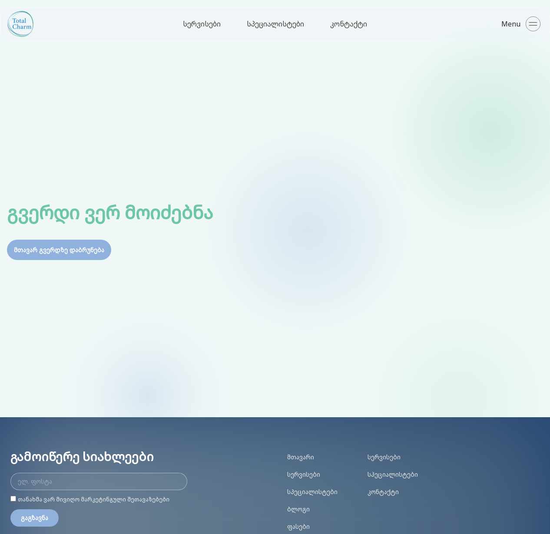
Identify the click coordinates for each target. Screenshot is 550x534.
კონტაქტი (348, 24)
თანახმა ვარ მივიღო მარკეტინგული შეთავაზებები (93, 499)
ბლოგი (298, 509)
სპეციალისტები (275, 24)
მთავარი (300, 457)
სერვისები (202, 24)
